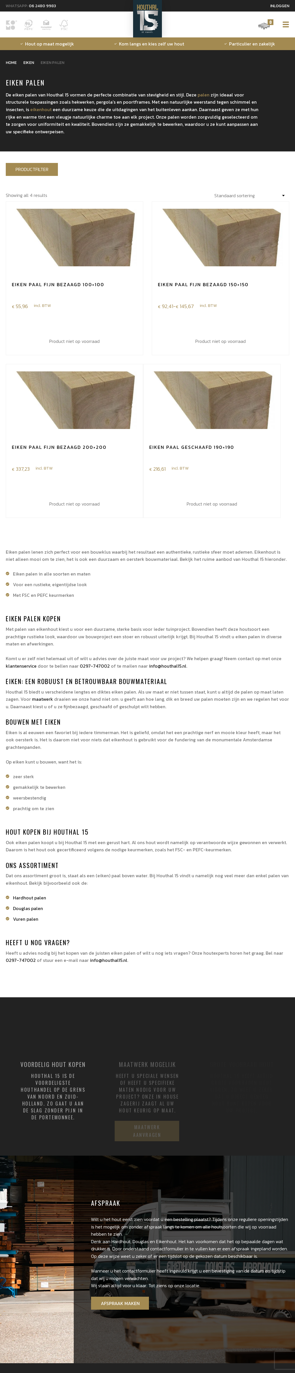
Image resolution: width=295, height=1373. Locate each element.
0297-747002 (95, 665)
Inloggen (279, 6)
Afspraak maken (119, 1301)
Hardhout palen (29, 897)
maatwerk (42, 698)
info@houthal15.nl (167, 665)
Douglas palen (28, 907)
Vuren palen (25, 918)
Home (11, 63)
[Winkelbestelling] (250, 194)
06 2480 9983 (42, 6)
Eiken (28, 63)
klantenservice (21, 665)
